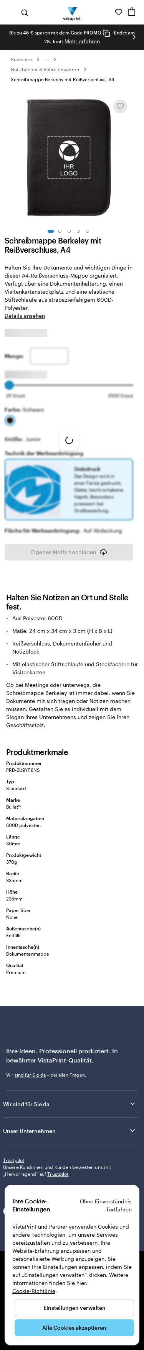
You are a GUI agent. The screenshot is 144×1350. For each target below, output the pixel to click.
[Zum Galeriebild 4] (78, 231)
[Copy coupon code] (106, 33)
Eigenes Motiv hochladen (69, 547)
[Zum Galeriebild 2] (60, 231)
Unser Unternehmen (69, 1125)
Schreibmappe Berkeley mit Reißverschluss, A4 (62, 79)
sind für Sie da (30, 1069)
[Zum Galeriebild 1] (50, 231)
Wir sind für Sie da (69, 1098)
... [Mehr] (46, 59)
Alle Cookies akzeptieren (74, 1327)
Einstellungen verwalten (74, 1307)
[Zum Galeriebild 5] (87, 231)
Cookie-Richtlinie (33, 1291)
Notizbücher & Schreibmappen (45, 69)
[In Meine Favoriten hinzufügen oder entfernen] (120, 106)
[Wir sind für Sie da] (108, 12)
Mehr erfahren (82, 41)
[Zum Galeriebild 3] (69, 231)
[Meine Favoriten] (118, 12)
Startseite (21, 59)
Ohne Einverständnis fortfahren (106, 1205)
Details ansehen (25, 315)
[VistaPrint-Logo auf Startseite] (72, 12)
